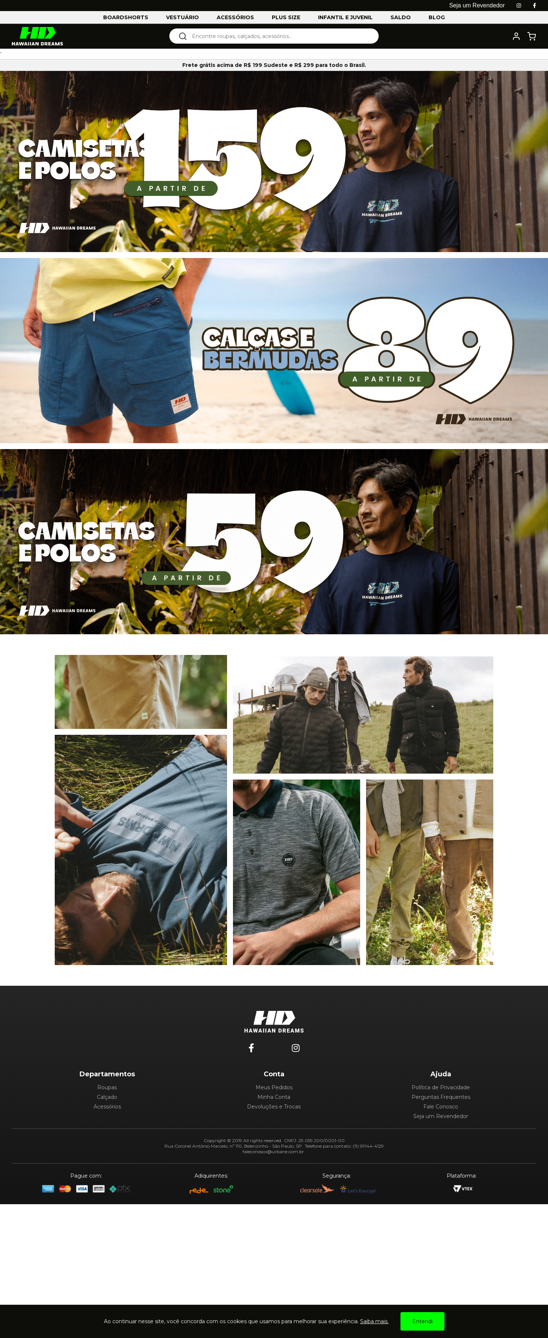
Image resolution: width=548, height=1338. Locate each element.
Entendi (422, 1321)
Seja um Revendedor (440, 1116)
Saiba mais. (374, 1321)
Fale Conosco (440, 1106)
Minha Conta (273, 1097)
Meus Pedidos (274, 1087)
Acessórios (107, 1106)
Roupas (107, 1087)
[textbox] (279, 36)
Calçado (107, 1097)
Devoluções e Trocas (274, 1106)
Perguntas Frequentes (441, 1097)
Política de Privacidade (441, 1087)
